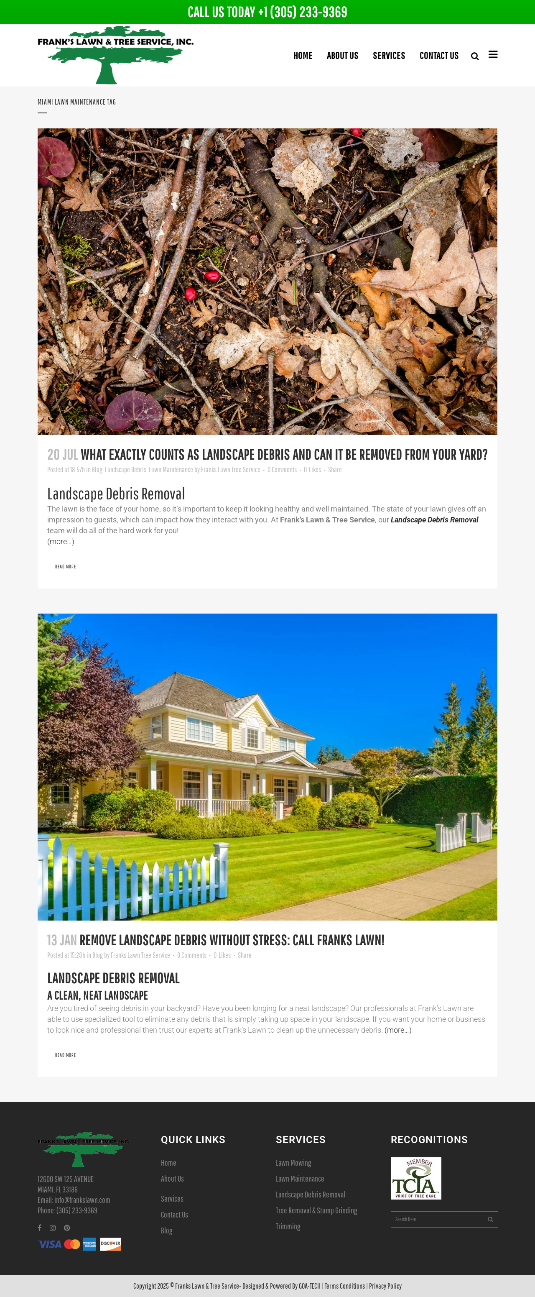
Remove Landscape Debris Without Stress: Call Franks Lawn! (232, 940)
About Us (172, 1178)
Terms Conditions (345, 1286)
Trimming (288, 1226)
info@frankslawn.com (82, 1200)
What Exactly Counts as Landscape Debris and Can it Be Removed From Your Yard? (284, 454)
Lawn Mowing (293, 1162)
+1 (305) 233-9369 (302, 12)
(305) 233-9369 (76, 1210)
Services (172, 1198)
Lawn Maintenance (171, 469)
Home (168, 1162)
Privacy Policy (385, 1286)
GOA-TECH (310, 1286)
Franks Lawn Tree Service (230, 469)
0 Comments (282, 469)
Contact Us (174, 1214)
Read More (65, 566)
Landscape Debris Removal (310, 1194)
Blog (97, 469)
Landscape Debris (125, 469)
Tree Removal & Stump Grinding (316, 1210)
